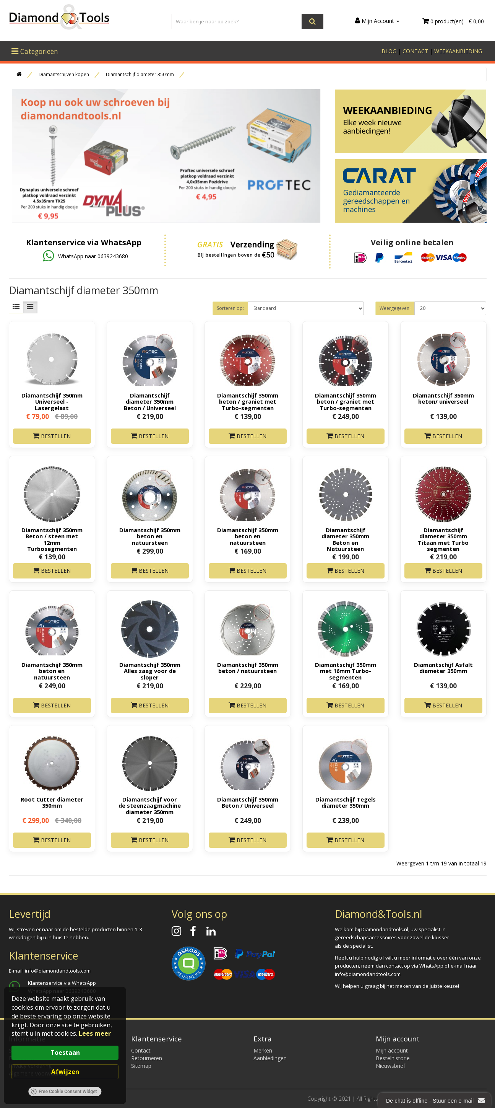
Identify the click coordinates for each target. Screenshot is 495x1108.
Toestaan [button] (65, 1052)
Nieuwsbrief (390, 1065)
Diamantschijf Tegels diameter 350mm (345, 802)
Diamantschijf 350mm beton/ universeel (443, 398)
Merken (262, 1050)
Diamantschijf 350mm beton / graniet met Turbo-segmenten (247, 401)
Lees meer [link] (95, 1033)
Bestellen (52, 436)
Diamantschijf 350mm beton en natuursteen (149, 536)
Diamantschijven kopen (64, 74)
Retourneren (146, 1058)
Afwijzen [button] (65, 1071)
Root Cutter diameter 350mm (52, 802)
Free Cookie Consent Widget (64, 1091)
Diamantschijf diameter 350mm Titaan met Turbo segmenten (443, 539)
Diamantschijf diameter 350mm (140, 74)
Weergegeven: (395, 308)
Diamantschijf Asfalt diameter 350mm (443, 668)
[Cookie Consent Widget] (65, 1045)
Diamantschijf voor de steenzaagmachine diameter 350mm (149, 805)
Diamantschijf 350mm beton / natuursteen (247, 668)
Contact (141, 1050)
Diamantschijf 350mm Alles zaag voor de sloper (149, 671)
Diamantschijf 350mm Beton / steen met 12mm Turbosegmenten (52, 539)
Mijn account (392, 1050)
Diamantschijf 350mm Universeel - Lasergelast (52, 401)
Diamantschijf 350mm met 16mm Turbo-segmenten (345, 671)
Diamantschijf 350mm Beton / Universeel (247, 802)
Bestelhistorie (393, 1058)
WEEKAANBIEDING (458, 51)
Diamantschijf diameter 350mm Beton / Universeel (150, 401)
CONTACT (415, 51)
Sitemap (141, 1065)
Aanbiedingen (270, 1058)
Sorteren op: (230, 308)
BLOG (388, 51)
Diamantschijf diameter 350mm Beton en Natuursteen (345, 539)
